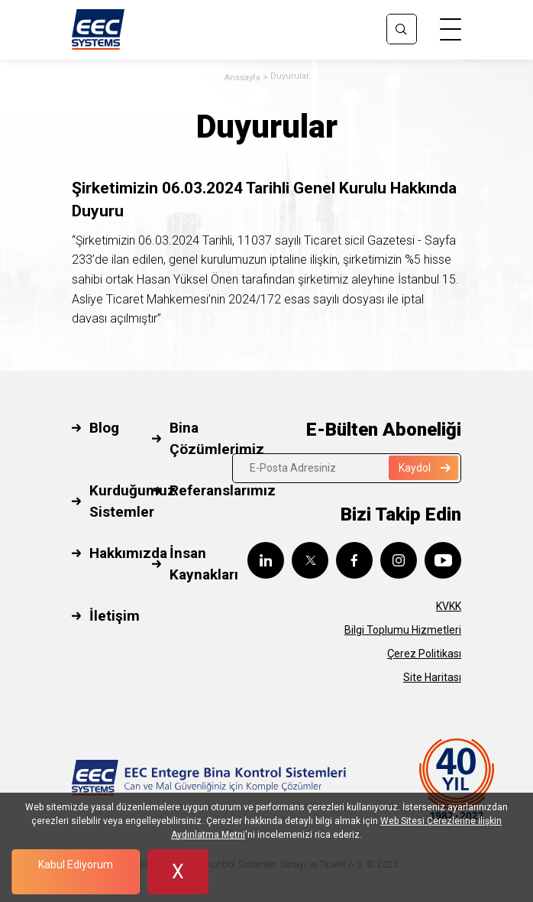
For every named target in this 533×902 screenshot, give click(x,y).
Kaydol (425, 468)
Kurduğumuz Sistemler (132, 501)
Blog (104, 427)
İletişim (114, 616)
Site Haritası (432, 677)
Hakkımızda (128, 553)
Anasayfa (242, 78)
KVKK (448, 606)
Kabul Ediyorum (75, 864)
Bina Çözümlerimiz (217, 439)
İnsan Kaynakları (204, 564)
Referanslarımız (223, 490)
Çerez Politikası (424, 653)
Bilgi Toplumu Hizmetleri (402, 630)
